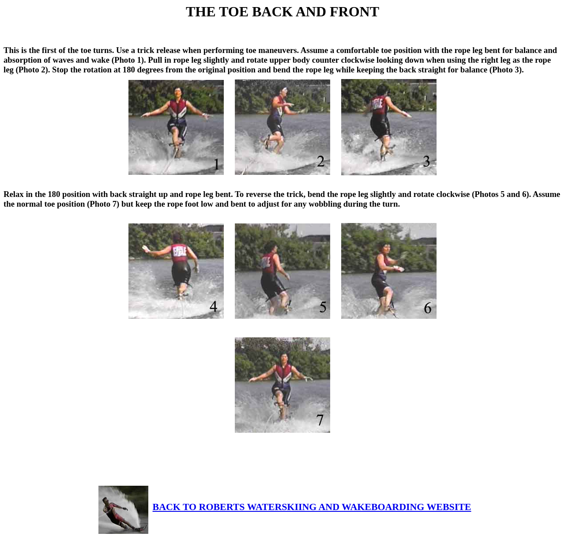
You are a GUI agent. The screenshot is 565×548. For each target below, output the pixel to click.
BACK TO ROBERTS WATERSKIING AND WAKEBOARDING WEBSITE (284, 506)
